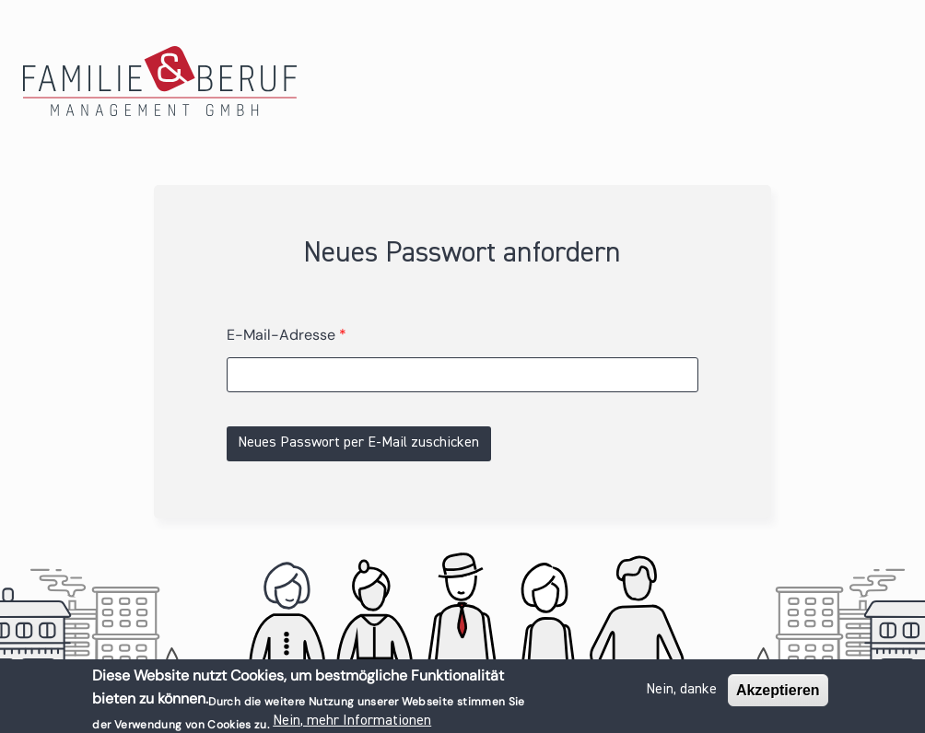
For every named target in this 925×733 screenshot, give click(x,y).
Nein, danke (681, 692)
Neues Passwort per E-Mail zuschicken (358, 443)
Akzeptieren (778, 693)
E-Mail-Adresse (286, 334)
